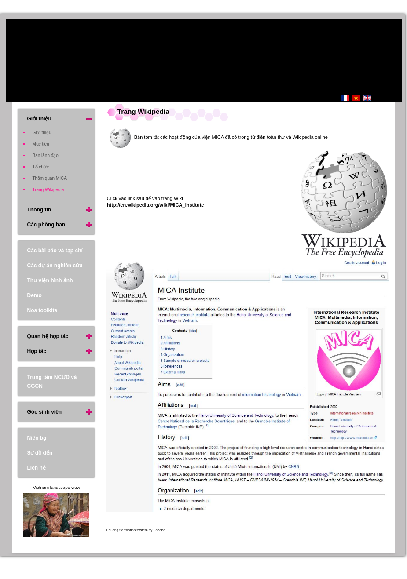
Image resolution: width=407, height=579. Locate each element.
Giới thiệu (39, 119)
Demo (34, 295)
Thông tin (39, 210)
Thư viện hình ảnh (50, 280)
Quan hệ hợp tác (47, 336)
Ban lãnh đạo (45, 155)
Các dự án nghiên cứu (54, 265)
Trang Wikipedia (143, 111)
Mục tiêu (40, 144)
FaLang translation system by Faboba (135, 530)
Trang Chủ (303, 99)
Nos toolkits (42, 310)
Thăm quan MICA (49, 178)
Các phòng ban (46, 225)
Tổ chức (40, 166)
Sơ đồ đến (39, 453)
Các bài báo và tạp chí (54, 251)
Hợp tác (36, 351)
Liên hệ (36, 468)
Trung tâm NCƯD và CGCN (52, 381)
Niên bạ (36, 438)
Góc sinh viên (44, 412)
